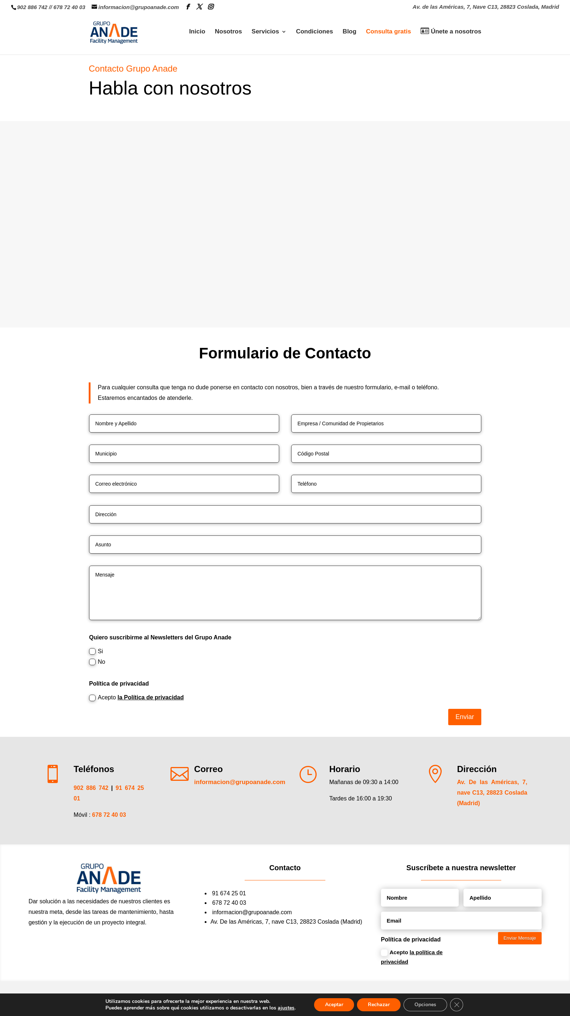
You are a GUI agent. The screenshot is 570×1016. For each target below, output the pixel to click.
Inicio (197, 32)
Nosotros (228, 32)
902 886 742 (32, 7)
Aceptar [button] (334, 1004)
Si (96, 651)
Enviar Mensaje (519, 938)
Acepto (136, 697)
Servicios (265, 32)
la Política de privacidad (150, 697)
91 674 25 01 (229, 893)
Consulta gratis (388, 32)
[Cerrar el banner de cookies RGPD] (456, 1004)
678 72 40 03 (69, 7)
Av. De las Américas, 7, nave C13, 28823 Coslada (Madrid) (492, 792)
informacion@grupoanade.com (252, 912)
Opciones (425, 1004)
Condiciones (314, 32)
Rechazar (379, 1004)
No (97, 662)
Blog (350, 32)
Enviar (464, 716)
